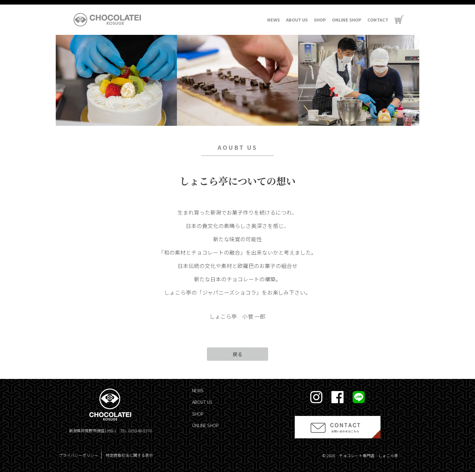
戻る (237, 354)
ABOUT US (297, 19)
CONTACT (377, 19)
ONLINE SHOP (346, 19)
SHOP (320, 19)
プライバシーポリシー (78, 455)
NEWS (273, 19)
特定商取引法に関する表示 (129, 455)
